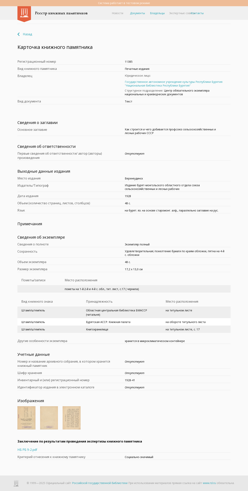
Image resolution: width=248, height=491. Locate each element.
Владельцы (157, 13)
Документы (137, 13)
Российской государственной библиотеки (99, 483)
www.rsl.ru (209, 483)
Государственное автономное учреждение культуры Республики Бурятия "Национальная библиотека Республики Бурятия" (173, 83)
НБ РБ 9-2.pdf (27, 450)
